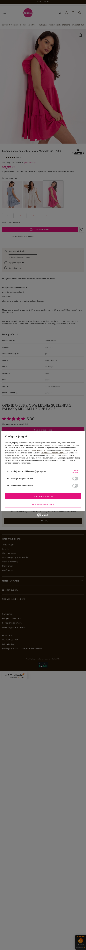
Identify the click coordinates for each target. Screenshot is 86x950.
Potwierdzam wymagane (43, 504)
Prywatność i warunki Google (53, 453)
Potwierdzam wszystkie (43, 496)
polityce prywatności (38, 450)
